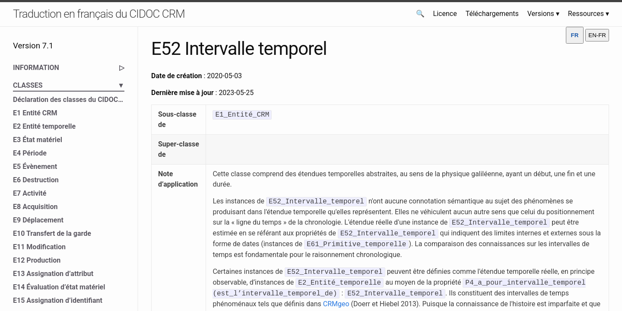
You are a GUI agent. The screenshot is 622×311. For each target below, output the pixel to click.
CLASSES (68, 85)
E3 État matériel (37, 140)
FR (575, 35)
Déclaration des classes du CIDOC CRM (68, 99)
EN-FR (597, 35)
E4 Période (30, 153)
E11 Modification (39, 247)
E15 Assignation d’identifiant (57, 300)
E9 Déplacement (38, 220)
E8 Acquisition (35, 207)
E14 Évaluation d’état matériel (59, 287)
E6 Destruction (36, 180)
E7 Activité (29, 193)
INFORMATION (68, 68)
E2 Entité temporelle (44, 126)
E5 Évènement (35, 166)
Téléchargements (492, 14)
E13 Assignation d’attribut (53, 274)
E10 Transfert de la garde (52, 233)
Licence (445, 14)
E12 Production (36, 260)
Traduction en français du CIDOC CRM (99, 13)
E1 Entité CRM (35, 113)
